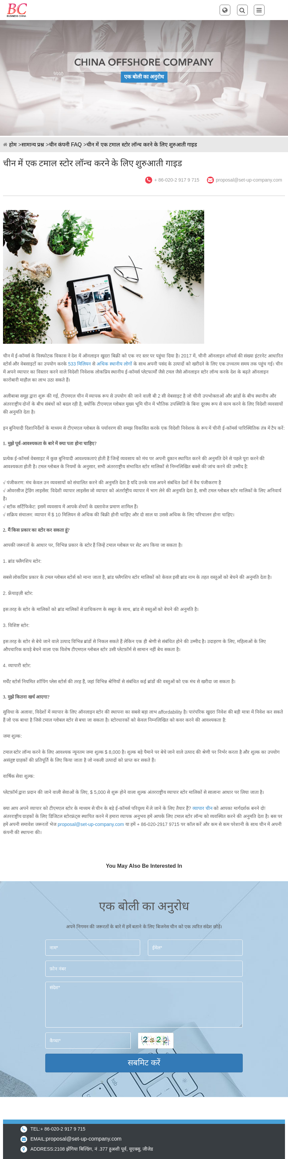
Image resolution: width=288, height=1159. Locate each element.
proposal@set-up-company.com (249, 180)
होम (13, 144)
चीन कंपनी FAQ (65, 144)
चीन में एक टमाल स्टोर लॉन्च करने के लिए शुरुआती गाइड (142, 144)
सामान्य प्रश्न (32, 144)
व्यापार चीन (202, 808)
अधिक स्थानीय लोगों (114, 363)
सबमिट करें (144, 1062)
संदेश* (144, 1005)
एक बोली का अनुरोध (144, 77)
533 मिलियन (79, 363)
